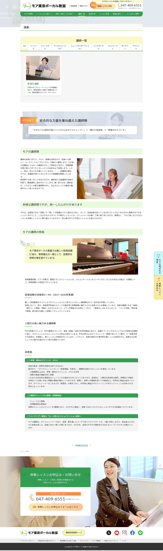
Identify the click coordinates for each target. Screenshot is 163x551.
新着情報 (74, 6)
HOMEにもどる (81, 445)
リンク (124, 541)
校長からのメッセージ (111, 541)
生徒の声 (92, 14)
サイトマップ (84, 541)
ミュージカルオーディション (80, 47)
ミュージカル (45, 47)
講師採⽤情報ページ (74, 532)
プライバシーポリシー (27, 541)
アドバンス (136, 47)
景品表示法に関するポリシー (47, 541)
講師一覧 (81, 14)
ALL (24, 46)
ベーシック (33, 47)
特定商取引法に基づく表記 (68, 541)
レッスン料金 (104, 14)
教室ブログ (84, 6)
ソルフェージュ (113, 47)
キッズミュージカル (60, 47)
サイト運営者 (96, 541)
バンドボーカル (98, 47)
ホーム (22, 451)
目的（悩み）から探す (64, 14)
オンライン (125, 47)
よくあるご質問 (133, 14)
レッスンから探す (43, 14)
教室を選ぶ (117, 14)
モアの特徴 (28, 14)
